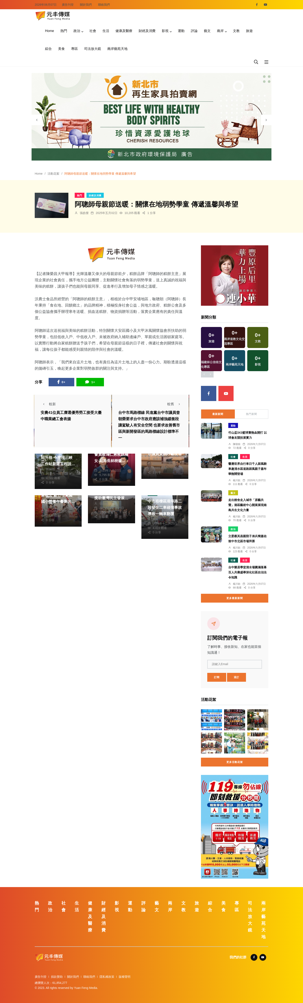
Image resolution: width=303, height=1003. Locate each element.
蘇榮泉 (157, 459)
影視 (165, 31)
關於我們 (86, 4)
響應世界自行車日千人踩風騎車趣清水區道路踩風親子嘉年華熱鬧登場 (247, 469)
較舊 (174, 404)
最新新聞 (217, 414)
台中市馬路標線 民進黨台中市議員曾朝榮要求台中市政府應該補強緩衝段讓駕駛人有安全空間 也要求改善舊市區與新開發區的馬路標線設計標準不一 (149, 425)
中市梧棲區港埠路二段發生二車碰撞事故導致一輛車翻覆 (165, 507)
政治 (76, 31)
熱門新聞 (251, 414)
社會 (92, 31)
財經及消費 (147, 31)
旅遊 (249, 31)
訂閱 (216, 677)
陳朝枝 (237, 444)
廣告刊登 (68, 4)
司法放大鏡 (92, 48)
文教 (236, 31)
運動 (181, 31)
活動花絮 (53, 173)
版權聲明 (124, 976)
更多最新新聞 (234, 598)
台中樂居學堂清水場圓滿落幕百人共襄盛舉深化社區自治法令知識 (247, 572)
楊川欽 (237, 480)
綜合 (48, 48)
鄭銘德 (50, 469)
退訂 (236, 677)
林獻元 (103, 466)
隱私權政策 (107, 976)
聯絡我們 (104, 4)
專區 (74, 48)
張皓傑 (84, 213)
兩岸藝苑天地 (117, 48)
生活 (105, 31)
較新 (48, 404)
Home (49, 31)
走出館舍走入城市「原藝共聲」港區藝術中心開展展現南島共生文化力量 (247, 505)
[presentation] (37, 120)
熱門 (63, 31)
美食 (61, 48)
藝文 (207, 31)
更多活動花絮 (234, 762)
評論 (194, 31)
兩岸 (220, 31)
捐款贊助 (57, 976)
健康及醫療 (124, 31)
